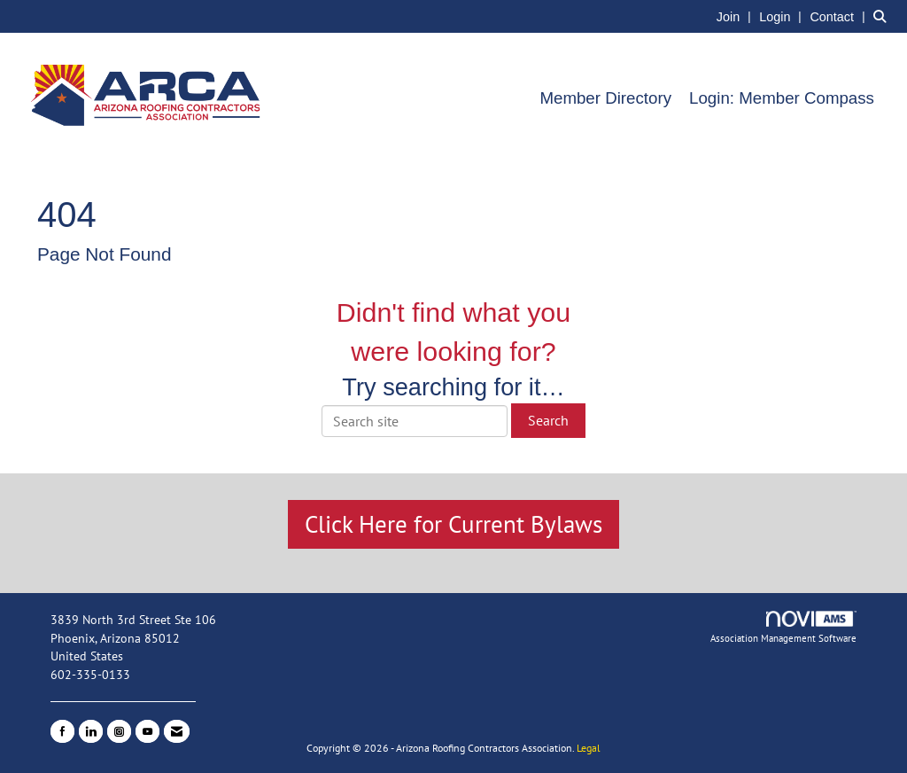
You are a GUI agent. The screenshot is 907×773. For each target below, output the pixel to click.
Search (548, 420)
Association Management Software (783, 627)
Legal (589, 747)
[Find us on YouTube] (147, 731)
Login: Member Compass (781, 98)
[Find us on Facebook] (62, 731)
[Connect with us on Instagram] (119, 731)
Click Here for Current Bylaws (453, 524)
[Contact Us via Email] (177, 731)
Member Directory (605, 98)
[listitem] (736, 16)
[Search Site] (883, 16)
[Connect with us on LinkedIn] (91, 731)
